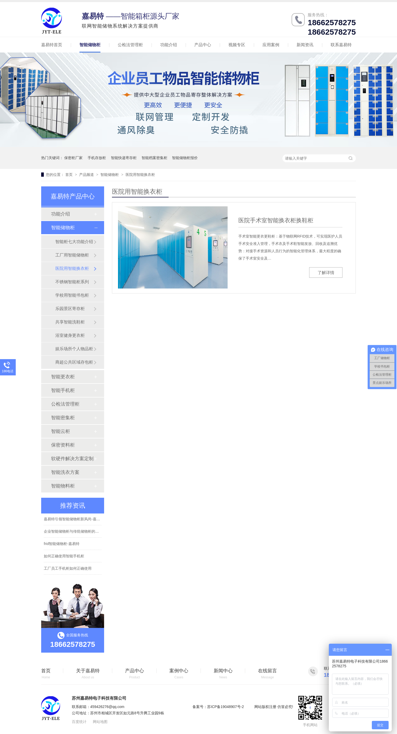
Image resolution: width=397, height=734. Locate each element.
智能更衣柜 (63, 376)
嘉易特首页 (51, 45)
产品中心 (202, 45)
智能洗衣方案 (65, 472)
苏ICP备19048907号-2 (225, 707)
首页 (69, 174)
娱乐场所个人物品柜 (74, 349)
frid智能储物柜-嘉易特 (61, 544)
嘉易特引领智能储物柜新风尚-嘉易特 (74, 519)
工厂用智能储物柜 (72, 255)
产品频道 (87, 174)
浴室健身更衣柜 (70, 335)
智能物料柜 (63, 486)
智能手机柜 (63, 390)
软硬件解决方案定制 (72, 458)
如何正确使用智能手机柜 (64, 556)
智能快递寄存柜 (124, 158)
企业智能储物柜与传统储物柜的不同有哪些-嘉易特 (85, 532)
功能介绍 (168, 45)
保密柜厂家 (73, 158)
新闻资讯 (305, 45)
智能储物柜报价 (185, 158)
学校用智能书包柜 (72, 295)
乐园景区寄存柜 (70, 308)
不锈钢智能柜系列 (72, 282)
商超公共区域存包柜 (74, 362)
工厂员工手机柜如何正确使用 (68, 569)
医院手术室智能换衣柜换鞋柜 (275, 220)
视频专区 (236, 45)
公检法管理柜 (130, 45)
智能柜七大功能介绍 (74, 241)
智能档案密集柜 (154, 158)
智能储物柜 (89, 45)
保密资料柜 (63, 445)
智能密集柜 (63, 417)
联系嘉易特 (341, 45)
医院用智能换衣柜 (140, 174)
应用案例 (270, 45)
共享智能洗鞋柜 (70, 322)
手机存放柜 (97, 158)
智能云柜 (60, 431)
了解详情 (326, 272)
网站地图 (100, 722)
